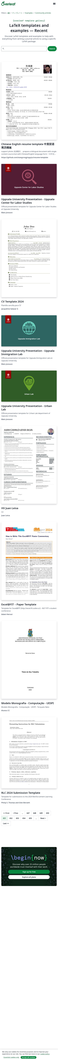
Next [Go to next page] (43, 818)
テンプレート (17, 13)
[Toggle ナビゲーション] (54, 4)
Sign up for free (29, 872)
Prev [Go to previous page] (15, 813)
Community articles (43, 13)
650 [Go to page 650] (47, 813)
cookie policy (44, 1054)
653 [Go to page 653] (17, 818)
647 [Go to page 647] (28, 813)
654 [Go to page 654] (23, 818)
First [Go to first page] (6, 813)
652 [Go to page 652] (11, 818)
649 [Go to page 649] (41, 813)
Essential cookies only (11, 1057)
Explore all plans (29, 877)
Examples (29, 13)
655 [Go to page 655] (30, 818)
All (9, 13)
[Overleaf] (8, 3)
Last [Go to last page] (6, 823)
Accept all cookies (28, 1057)
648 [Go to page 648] (34, 813)
